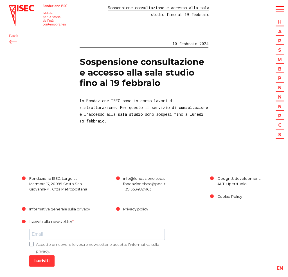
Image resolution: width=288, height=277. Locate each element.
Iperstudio (237, 184)
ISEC (13, 7)
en (280, 268)
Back (13, 36)
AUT (220, 184)
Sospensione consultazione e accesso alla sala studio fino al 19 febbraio (142, 72)
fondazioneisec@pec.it (144, 184)
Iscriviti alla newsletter (50, 221)
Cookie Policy (229, 196)
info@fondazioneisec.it (144, 178)
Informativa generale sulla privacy (59, 209)
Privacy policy (135, 209)
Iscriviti (42, 260)
